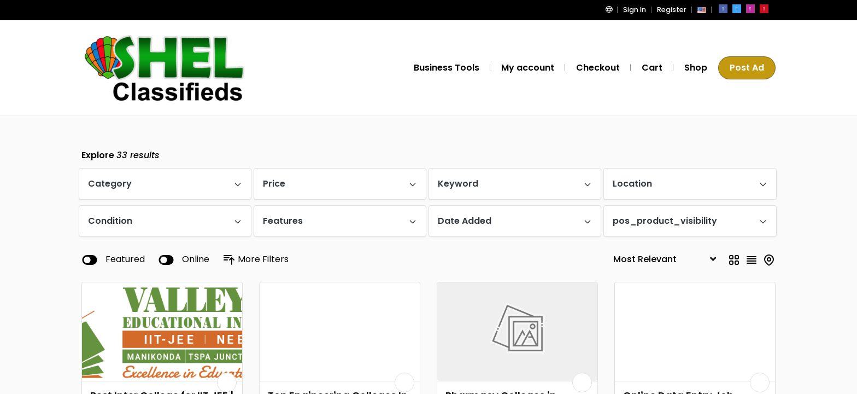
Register (673, 9)
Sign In (638, 9)
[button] (614, 9)
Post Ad (747, 67)
